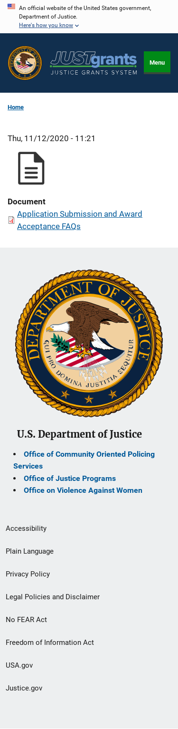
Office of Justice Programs (70, 478)
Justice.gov (24, 688)
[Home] (93, 62)
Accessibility (26, 528)
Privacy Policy (28, 574)
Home (16, 107)
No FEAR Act (26, 619)
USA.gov (19, 665)
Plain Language (30, 551)
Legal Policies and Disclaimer (53, 597)
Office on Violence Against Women (83, 490)
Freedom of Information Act (50, 642)
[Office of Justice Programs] (25, 63)
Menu (157, 62)
